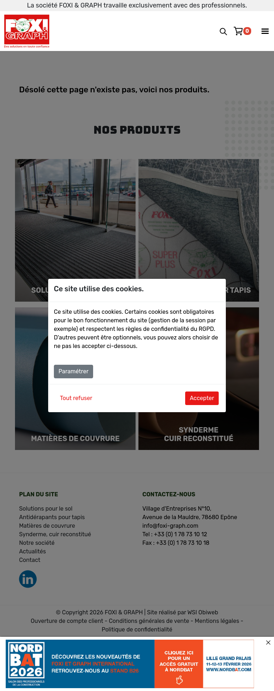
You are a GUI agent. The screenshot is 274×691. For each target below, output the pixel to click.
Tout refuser (76, 398)
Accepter (202, 398)
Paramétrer (73, 371)
